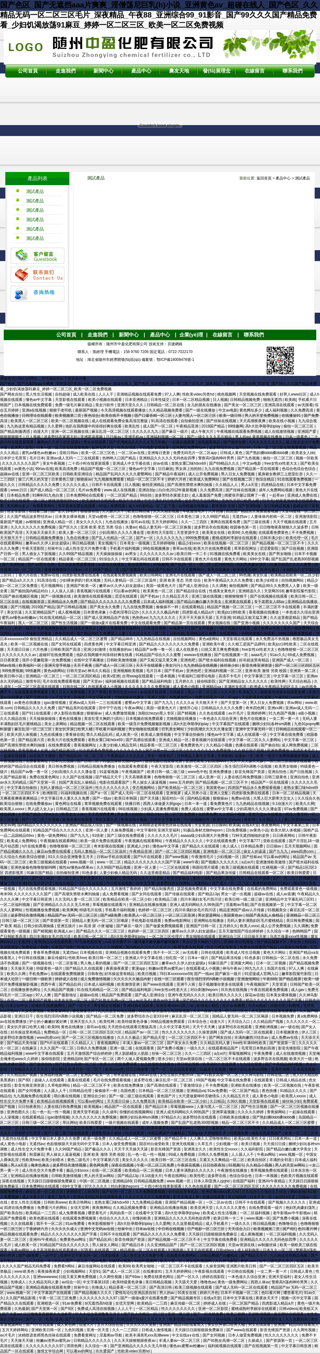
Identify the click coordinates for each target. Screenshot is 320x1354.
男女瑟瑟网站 (209, 915)
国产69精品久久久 (225, 463)
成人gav (298, 990)
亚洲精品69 (72, 1059)
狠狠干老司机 (61, 410)
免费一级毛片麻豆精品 (74, 405)
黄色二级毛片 (79, 1160)
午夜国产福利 (63, 947)
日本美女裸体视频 (70, 516)
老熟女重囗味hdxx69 (189, 463)
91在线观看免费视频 (294, 479)
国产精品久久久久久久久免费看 (159, 1234)
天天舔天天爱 (186, 1282)
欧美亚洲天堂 (202, 1207)
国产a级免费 (111, 915)
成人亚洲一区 (210, 777)
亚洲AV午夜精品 (272, 1181)
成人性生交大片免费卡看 (86, 548)
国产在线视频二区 (237, 479)
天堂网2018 (274, 591)
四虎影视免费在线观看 (81, 575)
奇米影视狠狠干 (101, 1223)
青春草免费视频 (46, 952)
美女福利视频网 (199, 1261)
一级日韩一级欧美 (37, 979)
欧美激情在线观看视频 (93, 596)
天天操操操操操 (109, 554)
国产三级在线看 (257, 522)
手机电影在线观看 (154, 447)
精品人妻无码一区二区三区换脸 (165, 527)
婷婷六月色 (177, 479)
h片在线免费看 (35, 846)
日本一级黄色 (297, 437)
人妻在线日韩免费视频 (243, 777)
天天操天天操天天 (41, 532)
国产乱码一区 (182, 564)
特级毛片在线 (91, 910)
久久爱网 (55, 426)
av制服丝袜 (268, 1245)
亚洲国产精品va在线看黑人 (182, 1324)
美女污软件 (105, 405)
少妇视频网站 (75, 1271)
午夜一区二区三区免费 (74, 1128)
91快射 (98, 835)
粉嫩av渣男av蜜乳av (166, 968)
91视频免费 (239, 1133)
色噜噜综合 (288, 1223)
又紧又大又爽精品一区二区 (222, 1160)
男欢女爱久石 (107, 819)
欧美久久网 (305, 803)
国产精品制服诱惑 (15, 431)
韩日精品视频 (84, 543)
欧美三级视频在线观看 (48, 862)
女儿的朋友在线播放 (204, 405)
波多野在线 (143, 1080)
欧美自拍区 (127, 447)
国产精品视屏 (290, 979)
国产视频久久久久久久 (220, 862)
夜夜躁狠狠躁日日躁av (63, 570)
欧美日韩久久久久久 (225, 995)
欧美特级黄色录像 (133, 1021)
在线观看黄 (145, 1048)
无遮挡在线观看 (15, 1138)
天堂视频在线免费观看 (258, 394)
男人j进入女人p (41, 809)
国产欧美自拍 (11, 1213)
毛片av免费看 (90, 490)
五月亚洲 (223, 617)
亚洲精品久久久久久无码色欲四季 (167, 458)
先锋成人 (19, 1282)
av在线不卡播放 (43, 756)
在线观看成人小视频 (105, 687)
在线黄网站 (229, 633)
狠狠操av (84, 479)
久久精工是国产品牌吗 (247, 644)
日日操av (114, 437)
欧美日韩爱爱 (299, 873)
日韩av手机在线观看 (114, 857)
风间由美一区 (121, 1213)
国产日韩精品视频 (72, 607)
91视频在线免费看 (225, 554)
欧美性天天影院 (160, 532)
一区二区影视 (66, 963)
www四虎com (303, 851)
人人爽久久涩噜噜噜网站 (211, 1138)
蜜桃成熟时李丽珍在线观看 (235, 538)
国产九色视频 (249, 458)
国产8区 (25, 1080)
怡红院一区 (175, 958)
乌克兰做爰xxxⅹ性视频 (289, 936)
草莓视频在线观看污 (109, 904)
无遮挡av (240, 516)
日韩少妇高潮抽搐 (39, 926)
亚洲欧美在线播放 (238, 942)
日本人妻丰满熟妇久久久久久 (190, 1170)
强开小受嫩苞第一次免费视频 (47, 660)
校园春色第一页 (243, 527)
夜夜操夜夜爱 (117, 968)
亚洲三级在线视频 (207, 596)
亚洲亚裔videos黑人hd (175, 1005)
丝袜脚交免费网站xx (189, 447)
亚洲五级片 (67, 926)
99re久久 (52, 814)
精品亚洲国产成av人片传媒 (242, 910)
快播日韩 (133, 803)
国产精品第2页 (64, 750)
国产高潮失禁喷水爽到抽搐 (190, 484)
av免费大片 (179, 628)
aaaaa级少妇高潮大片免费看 (204, 835)
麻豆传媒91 (57, 958)
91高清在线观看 (165, 421)
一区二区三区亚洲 (180, 915)
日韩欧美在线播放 (234, 1117)
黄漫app (139, 968)
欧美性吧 (198, 1176)
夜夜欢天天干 (267, 1298)
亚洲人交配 (157, 697)
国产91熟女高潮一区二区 (112, 1000)
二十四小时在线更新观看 (89, 463)
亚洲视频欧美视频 (128, 671)
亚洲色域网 (281, 1069)
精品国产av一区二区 (142, 1032)
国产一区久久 (80, 1005)
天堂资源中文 (188, 532)
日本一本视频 (266, 1176)
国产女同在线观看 (66, 644)
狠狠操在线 (90, 511)
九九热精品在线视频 (153, 639)
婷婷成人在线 (66, 979)
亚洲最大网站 (242, 963)
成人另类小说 (196, 793)
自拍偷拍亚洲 (192, 421)
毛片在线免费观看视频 (76, 564)
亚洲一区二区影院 (213, 1308)
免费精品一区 (55, 1032)
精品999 (300, 883)
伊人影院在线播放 (69, 713)
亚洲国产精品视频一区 (184, 1202)
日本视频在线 (91, 952)
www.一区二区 (109, 862)
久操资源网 (208, 1032)
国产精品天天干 (108, 777)
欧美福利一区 (30, 665)
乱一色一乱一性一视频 (51, 1112)
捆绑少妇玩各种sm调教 (272, 724)
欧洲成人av (64, 931)
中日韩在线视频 (119, 883)
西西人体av (260, 1282)
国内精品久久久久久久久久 (40, 825)
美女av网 (7, 825)
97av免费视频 (296, 809)
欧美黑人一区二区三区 (30, 421)
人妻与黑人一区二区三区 (196, 415)
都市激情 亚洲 (224, 506)
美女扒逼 (260, 575)
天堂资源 (201, 825)
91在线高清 (135, 1133)
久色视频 (248, 532)
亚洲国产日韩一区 (201, 926)
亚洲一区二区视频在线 (70, 431)
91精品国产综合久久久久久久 (58, 830)
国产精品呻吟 (122, 639)
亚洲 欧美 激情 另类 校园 (266, 671)
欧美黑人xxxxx (12, 809)
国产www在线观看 (158, 984)
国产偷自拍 (270, 745)
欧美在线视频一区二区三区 (227, 543)
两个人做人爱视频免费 (136, 1059)
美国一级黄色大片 (161, 586)
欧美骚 (234, 825)
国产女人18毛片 (64, 511)
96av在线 (8, 665)
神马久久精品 (99, 671)
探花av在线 (254, 995)
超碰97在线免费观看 (56, 655)
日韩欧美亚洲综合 (77, 474)
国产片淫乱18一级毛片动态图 (90, 1319)
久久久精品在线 (13, 718)
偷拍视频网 (239, 586)
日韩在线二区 (74, 687)
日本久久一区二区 (278, 1250)
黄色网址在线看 (68, 803)
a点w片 (248, 862)
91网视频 (176, 1250)
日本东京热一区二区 (71, 1000)
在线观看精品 (209, 442)
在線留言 (255, 70)
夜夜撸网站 (271, 825)
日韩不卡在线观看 (107, 484)
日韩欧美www (55, 1202)
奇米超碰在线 (125, 1075)
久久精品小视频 (219, 745)
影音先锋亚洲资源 (257, 665)
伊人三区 (310, 1032)
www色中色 (197, 772)
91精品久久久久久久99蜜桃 (100, 947)
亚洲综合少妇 (95, 1096)
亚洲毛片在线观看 (180, 575)
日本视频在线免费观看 (33, 405)
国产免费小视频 (170, 1048)
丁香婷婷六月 (37, 1229)
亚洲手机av (134, 437)
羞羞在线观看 (79, 1080)
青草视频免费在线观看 (77, 506)
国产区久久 (68, 527)
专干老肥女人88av (270, 601)
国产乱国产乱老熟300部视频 (295, 559)
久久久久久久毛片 (163, 835)
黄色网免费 (99, 1165)
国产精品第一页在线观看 (259, 469)
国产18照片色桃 (41, 564)
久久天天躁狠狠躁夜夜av (135, 1340)
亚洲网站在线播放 (209, 920)
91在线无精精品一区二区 (60, 617)
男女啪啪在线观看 (143, 729)
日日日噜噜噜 (137, 1069)
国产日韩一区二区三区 (164, 750)
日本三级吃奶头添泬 (276, 1261)
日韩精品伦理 (80, 1091)
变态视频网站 (144, 788)
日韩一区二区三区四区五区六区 (95, 1032)
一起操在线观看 (182, 442)
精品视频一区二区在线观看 (93, 724)
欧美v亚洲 (111, 676)
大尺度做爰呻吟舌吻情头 (199, 1096)
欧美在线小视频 (282, 421)
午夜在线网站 (176, 1176)
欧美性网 (279, 681)
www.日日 (19, 490)
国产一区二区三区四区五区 (297, 665)
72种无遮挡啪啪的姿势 (251, 835)
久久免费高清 (302, 410)
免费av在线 (50, 575)
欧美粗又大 (248, 692)
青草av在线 (182, 548)
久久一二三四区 (194, 522)
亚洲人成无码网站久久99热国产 (197, 904)
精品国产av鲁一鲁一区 (154, 649)
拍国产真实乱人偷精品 (78, 782)
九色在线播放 (117, 522)
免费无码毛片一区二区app (195, 453)
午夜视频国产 (133, 772)
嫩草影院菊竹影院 (301, 591)
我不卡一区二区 (166, 952)
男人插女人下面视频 (39, 554)
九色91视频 (74, 1330)
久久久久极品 (129, 1037)
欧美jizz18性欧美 (232, 612)
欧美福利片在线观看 (99, 500)
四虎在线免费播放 (19, 1207)
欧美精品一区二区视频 (144, 1170)
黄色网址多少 (251, 410)
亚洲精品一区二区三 (43, 676)
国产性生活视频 (64, 623)
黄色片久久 (235, 878)
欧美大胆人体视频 (22, 734)
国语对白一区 (173, 798)
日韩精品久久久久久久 (30, 1069)
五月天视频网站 (298, 846)
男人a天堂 (250, 484)
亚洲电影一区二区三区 (222, 851)
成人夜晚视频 (69, 612)
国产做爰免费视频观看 (165, 926)
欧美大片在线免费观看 (212, 548)
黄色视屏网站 (139, 564)
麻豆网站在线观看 (289, 1314)
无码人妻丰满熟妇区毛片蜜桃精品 (255, 920)
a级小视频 (307, 713)
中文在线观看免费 (146, 623)
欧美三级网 (236, 1314)
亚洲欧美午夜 (214, 644)
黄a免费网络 (308, 1016)
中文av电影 (228, 410)
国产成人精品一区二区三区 (53, 490)
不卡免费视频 (303, 532)
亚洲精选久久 (250, 591)
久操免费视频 (122, 830)
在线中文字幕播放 (89, 660)
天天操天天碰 (22, 968)
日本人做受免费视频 (119, 1144)
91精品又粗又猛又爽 (250, 617)
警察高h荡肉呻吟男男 (216, 458)
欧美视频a (93, 1106)
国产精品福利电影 (157, 681)
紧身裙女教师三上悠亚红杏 (281, 474)
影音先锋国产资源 (250, 772)
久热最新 (21, 1308)
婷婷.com (249, 1261)
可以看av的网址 (127, 591)
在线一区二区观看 (169, 979)
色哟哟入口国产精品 (119, 458)
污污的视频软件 (197, 819)
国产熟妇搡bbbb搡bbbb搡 (268, 453)
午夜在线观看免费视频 (269, 990)
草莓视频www (182, 1106)
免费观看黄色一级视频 (299, 889)
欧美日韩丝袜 (139, 511)
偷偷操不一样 (167, 607)
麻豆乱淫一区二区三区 (111, 431)
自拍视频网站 (293, 580)
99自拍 (146, 495)
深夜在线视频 (123, 1165)
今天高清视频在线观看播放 (124, 410)
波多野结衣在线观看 (235, 1027)
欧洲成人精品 (208, 1005)
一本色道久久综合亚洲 (300, 612)
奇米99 (250, 819)
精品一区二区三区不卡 (146, 479)
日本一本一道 (196, 803)
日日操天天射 (256, 936)
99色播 (244, 575)
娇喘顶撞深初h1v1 (64, 500)
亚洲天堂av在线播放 (265, 814)
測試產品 (35, 191)
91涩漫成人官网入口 (262, 974)
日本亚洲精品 (136, 399)
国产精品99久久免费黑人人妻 (276, 586)
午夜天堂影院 (33, 548)
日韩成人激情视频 (157, 1330)
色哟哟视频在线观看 (258, 633)
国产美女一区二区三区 (243, 405)
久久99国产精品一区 (102, 570)
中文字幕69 (146, 830)
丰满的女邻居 (236, 687)
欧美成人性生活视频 (243, 952)
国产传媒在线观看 (180, 894)
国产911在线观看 (37, 713)
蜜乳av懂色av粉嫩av (39, 453)
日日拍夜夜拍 (30, 1106)
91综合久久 (109, 559)
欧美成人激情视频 (156, 734)
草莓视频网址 (240, 1053)
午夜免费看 (263, 1053)
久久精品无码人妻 (215, 1043)
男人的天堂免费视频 (262, 415)
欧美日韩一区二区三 (91, 936)
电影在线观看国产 (114, 782)
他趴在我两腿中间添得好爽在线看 (93, 426)
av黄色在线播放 (111, 564)
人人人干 (106, 394)
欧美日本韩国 (126, 798)
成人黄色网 (67, 1324)
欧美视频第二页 (68, 415)
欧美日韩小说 (11, 676)
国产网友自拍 (11, 394)
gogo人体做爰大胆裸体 (32, 633)
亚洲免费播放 (278, 750)
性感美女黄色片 (222, 591)
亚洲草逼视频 (92, 437)
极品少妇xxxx (190, 543)
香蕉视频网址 (85, 745)
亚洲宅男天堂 (103, 447)
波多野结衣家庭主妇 (61, 437)
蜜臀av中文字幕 (138, 702)
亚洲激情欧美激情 (271, 862)
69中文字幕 (259, 559)
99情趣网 (235, 426)
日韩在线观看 (212, 952)
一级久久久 (196, 1048)
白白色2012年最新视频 (178, 490)
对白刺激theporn (204, 990)
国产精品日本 (156, 1106)
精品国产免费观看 (117, 995)
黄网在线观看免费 (225, 522)
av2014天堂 (285, 1197)
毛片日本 (36, 458)
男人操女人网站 (105, 1245)
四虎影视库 (110, 1255)
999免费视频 (12, 671)
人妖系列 (92, 1192)
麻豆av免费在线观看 (54, 851)
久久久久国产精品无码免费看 (27, 1266)
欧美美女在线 (214, 532)
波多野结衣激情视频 (28, 915)
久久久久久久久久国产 (21, 463)
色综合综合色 (241, 1176)
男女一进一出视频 (236, 894)
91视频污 (113, 878)
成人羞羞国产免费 (207, 495)
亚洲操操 (224, 756)
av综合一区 (10, 1128)
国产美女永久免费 (105, 607)
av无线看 (190, 952)
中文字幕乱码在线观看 (163, 500)
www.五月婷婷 (181, 782)
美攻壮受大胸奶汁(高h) (103, 718)
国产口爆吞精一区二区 (153, 415)
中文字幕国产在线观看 (231, 724)
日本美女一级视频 (135, 543)
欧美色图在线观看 (77, 819)
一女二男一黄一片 (284, 718)
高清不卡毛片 (230, 676)
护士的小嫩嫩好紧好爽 (48, 1021)
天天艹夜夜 (97, 692)
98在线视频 (128, 809)
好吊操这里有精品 (119, 974)
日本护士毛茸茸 (13, 458)
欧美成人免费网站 (204, 479)
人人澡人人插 (63, 591)
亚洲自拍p (147, 490)
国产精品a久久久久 (18, 580)
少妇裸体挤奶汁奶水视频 (80, 580)
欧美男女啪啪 (286, 766)
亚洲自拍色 (278, 772)
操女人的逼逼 (255, 851)
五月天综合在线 (110, 1324)
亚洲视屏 (174, 793)
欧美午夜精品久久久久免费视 (229, 580)
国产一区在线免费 (208, 1314)
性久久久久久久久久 (112, 788)
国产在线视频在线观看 (269, 596)
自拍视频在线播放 (193, 506)
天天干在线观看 (149, 665)
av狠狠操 (33, 522)
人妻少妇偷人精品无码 (118, 745)
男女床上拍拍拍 (188, 469)
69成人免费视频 (112, 506)
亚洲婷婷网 (257, 713)
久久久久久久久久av (157, 554)
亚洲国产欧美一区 (81, 586)
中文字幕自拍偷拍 (189, 734)
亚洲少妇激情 (95, 649)
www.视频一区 (82, 862)
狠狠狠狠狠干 (11, 437)
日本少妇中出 (17, 1005)
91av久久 (278, 655)
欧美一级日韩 (230, 415)
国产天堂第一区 (234, 702)
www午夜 (191, 862)
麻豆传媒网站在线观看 (97, 1266)
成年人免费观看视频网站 (120, 628)
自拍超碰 (63, 394)
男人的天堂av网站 (290, 1165)
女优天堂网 (80, 1207)
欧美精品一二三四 (129, 1128)
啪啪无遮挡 (273, 399)
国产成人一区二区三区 (217, 575)
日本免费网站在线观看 (85, 495)
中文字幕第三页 (257, 676)
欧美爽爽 (70, 910)
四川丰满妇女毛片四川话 (32, 883)
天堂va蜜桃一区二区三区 (109, 516)
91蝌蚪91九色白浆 (48, 495)
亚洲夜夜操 (10, 947)
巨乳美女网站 (173, 729)
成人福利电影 (249, 1250)
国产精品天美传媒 (22, 1043)
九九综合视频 (251, 1064)
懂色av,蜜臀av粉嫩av (187, 1346)
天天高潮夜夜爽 (253, 421)
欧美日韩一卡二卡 (192, 554)
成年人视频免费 (155, 1122)
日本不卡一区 (261, 1197)
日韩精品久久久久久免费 (39, 484)
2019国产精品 (214, 426)
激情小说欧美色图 (207, 878)
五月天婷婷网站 (165, 522)
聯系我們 (292, 70)
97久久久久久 (97, 1186)
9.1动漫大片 (283, 803)
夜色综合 (91, 415)
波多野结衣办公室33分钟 (230, 447)
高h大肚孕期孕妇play (263, 426)
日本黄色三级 (63, 479)
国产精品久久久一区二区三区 (101, 931)
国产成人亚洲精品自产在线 (107, 617)
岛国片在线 (277, 968)
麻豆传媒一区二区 (185, 1303)
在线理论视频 (120, 1261)
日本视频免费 (283, 1016)
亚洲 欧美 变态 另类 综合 (101, 527)
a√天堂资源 (61, 697)
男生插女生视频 (107, 1005)
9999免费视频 (197, 538)
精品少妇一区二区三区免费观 (171, 814)
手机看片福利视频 (125, 548)
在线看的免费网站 (262, 889)
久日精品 (217, 1101)
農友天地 (179, 70)
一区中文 (202, 1128)
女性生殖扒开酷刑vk (177, 1075)
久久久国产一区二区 (57, 1048)
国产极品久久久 (98, 1149)
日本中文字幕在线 (165, 819)
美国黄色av (216, 788)
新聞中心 (103, 70)
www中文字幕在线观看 (45, 1053)
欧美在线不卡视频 (116, 415)
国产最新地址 (66, 995)
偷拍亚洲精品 (153, 484)
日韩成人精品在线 (291, 1080)
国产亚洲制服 (250, 506)
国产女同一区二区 (117, 1192)
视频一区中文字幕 (296, 1298)
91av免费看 (217, 1091)
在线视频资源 (33, 601)
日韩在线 (176, 633)
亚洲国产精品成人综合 (84, 825)
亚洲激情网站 (249, 979)
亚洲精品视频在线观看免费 (139, 394)
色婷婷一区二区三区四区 (149, 931)
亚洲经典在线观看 (138, 1005)
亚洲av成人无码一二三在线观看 (73, 458)
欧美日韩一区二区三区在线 (174, 1160)
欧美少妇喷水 (267, 580)
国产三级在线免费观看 (126, 835)
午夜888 (282, 697)
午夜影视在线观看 (209, 1271)
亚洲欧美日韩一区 (46, 1330)
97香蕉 (86, 1250)
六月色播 (216, 511)
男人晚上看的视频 (95, 963)
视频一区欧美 (307, 458)
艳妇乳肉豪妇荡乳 (252, 564)
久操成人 (256, 1340)
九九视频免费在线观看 (32, 1096)
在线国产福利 (244, 1181)
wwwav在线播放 (198, 655)
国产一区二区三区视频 (41, 819)
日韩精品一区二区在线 (166, 405)
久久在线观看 (22, 1223)
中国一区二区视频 (94, 1181)
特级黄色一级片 (49, 968)
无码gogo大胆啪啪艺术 (207, 1133)
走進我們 (66, 70)
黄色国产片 (167, 1096)
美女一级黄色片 (161, 756)
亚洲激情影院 (306, 516)
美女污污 (173, 665)
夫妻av (131, 527)
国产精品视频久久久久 (93, 1293)
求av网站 (295, 702)
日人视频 (220, 399)
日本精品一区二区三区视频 (161, 1091)
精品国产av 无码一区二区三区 (73, 915)
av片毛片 (236, 713)
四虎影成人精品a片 (198, 612)
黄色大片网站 (236, 559)
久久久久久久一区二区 (148, 633)
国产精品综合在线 (191, 591)
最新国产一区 (223, 1128)
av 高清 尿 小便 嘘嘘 (96, 926)
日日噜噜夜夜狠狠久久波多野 (284, 527)
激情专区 (33, 681)
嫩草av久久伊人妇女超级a (59, 442)
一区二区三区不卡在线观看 (278, 607)
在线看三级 (38, 511)
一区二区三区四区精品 (215, 564)
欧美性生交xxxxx (123, 692)
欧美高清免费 (66, 469)
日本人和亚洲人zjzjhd (212, 1181)
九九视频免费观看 (109, 479)
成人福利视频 (276, 410)
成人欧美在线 (84, 394)
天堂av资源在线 (189, 1059)
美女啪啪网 (238, 1197)
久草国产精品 (30, 814)
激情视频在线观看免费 (164, 761)
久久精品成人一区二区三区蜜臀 (81, 639)
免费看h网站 (65, 1266)
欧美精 (290, 399)
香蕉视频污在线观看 (94, 591)
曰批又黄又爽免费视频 (220, 649)
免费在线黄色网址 (44, 777)
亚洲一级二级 (121, 1048)
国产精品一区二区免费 (105, 1016)
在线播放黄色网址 (26, 990)
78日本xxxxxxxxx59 (175, 974)
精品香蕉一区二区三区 (78, 559)
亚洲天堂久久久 (130, 405)
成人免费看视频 (115, 894)
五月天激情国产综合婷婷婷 (241, 931)
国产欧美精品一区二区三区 (181, 788)
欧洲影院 (50, 793)
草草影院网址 (246, 548)
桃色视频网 (227, 394)
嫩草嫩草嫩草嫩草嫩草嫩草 (157, 942)
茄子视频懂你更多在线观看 (221, 984)
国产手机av (150, 596)
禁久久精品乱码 (99, 734)
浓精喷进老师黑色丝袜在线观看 (165, 825)
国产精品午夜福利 (170, 474)
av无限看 (305, 405)
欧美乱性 (133, 426)
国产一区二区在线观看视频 (174, 1069)
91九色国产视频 (282, 713)
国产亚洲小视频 (247, 623)
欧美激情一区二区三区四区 (199, 766)
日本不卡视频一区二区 (240, 1293)
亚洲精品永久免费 (63, 601)
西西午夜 (49, 984)
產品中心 (141, 70)
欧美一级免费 (95, 1138)
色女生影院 (17, 511)
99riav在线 (44, 469)
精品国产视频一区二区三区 (104, 469)
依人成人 (230, 846)
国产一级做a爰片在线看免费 (104, 623)
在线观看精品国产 (223, 1048)
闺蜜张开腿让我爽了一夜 (245, 495)
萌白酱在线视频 (67, 1096)
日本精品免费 (18, 495)
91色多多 (89, 873)
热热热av (140, 617)
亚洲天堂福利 (169, 830)
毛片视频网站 (52, 586)
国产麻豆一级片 (175, 431)
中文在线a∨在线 (186, 1335)
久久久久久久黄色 (231, 1207)
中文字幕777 (250, 841)
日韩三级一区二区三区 (21, 920)
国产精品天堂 (154, 1037)
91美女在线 (188, 1293)
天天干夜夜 (83, 665)
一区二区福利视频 (15, 904)
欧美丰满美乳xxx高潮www (169, 1128)
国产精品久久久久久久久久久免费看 (110, 601)
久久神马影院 (253, 1075)
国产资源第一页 (56, 920)
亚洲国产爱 (307, 431)
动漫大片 (41, 431)
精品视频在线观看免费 (19, 1234)
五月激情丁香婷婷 (126, 889)
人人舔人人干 (113, 511)
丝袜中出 (55, 548)
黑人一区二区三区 (33, 623)
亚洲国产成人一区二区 (291, 660)
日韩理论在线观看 (37, 415)
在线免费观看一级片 (266, 1207)
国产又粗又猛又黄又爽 (159, 660)
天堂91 (94, 1271)
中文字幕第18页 (97, 1282)
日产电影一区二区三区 (206, 1229)
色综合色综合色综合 (299, 469)
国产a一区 (145, 538)
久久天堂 (229, 692)
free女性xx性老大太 (281, 463)
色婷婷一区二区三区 (155, 910)
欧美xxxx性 (114, 1069)
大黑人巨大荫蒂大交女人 (274, 798)
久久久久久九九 (145, 431)
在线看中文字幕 (148, 1213)
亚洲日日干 (24, 1016)
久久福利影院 (252, 1149)
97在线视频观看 (89, 942)
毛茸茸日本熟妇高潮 (258, 1048)
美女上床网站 (56, 724)
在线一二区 (17, 1000)
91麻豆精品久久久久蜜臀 (291, 564)
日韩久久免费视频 (92, 1048)
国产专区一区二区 (99, 1059)
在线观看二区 (106, 1250)
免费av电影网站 (178, 920)
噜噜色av (208, 1282)
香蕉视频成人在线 (33, 750)
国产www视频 (177, 857)
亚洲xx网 (275, 708)
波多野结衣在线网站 (202, 500)
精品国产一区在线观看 (37, 559)
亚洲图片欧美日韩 (241, 1266)
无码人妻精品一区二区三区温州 (130, 580)
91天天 (268, 500)
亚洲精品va (212, 687)
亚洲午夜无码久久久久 (187, 995)
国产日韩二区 (88, 761)
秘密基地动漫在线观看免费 (283, 692)
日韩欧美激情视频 (122, 660)
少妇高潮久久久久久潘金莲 (122, 532)
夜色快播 (270, 1091)
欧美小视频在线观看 (105, 399)
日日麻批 (165, 469)
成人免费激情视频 (120, 713)
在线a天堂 (250, 825)
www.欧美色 (25, 1271)
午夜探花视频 (189, 1165)
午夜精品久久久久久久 (126, 756)
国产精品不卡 (176, 1138)
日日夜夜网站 (284, 835)
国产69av (133, 1277)
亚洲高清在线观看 (279, 405)
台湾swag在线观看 (138, 676)
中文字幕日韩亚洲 (121, 644)
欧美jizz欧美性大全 (250, 1138)
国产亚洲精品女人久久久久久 (243, 681)
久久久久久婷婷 (251, 1112)
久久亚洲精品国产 (40, 612)
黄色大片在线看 (208, 559)
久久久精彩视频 (166, 511)
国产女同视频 (202, 628)
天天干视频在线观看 (290, 522)
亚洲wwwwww (45, 1277)
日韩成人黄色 (231, 453)
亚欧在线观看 (275, 841)
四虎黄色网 (94, 644)
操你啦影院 (207, 681)
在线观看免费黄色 (273, 532)
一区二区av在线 (132, 453)
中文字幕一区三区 (288, 676)
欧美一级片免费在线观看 (101, 841)
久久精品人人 (227, 484)
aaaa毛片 (259, 655)
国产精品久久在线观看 (201, 846)
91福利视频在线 (74, 793)
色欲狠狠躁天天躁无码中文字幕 (73, 1144)
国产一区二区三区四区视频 (178, 851)
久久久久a (184, 702)
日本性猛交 (160, 399)
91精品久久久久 (294, 1091)
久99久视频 (237, 1101)
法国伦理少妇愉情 (285, 1005)
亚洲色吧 (188, 660)
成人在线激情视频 (279, 431)
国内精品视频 (199, 798)
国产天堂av (93, 681)
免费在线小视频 (35, 947)
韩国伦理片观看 (205, 867)
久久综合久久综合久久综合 (265, 1192)
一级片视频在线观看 (234, 628)
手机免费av (39, 974)
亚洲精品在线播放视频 (148, 904)
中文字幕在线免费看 (287, 734)
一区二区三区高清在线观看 (37, 687)
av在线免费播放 (14, 1021)
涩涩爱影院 (269, 548)
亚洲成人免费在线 (302, 495)
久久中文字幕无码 (174, 1027)
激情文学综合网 (50, 1351)
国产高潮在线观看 (141, 740)
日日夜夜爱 (10, 660)
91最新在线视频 (294, 947)
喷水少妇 (166, 1059)
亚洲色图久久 (18, 1112)
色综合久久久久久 (114, 1218)
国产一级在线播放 (200, 410)
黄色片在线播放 (253, 718)
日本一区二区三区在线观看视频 (63, 447)
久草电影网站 (59, 1085)
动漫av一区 (244, 756)
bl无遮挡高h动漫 (99, 1303)
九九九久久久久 (163, 617)
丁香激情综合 (191, 1085)
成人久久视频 (259, 878)
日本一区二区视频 (271, 963)
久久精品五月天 (175, 596)
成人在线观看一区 (252, 734)
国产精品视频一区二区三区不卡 (278, 543)
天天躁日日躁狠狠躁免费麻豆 (52, 1181)
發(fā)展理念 (217, 70)
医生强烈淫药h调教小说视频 (249, 766)
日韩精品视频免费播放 (45, 538)
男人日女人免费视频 (238, 474)
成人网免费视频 (295, 745)
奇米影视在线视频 (109, 846)
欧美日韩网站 (151, 575)
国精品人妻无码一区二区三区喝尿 (100, 920)
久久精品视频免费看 (166, 410)
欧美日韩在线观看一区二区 (23, 500)
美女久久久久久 (89, 522)
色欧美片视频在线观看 (299, 1176)
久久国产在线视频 (77, 777)
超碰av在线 (10, 474)
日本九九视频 (63, 761)
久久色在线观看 (212, 713)
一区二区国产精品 (122, 495)
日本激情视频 (155, 628)
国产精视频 (187, 713)
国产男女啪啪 (280, 554)
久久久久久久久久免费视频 (34, 527)
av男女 (131, 554)
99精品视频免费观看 (295, 633)
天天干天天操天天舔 (196, 617)
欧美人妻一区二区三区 (78, 532)
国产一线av (102, 798)
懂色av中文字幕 (39, 399)
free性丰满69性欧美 (250, 1043)
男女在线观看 (95, 442)
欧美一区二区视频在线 (70, 421)
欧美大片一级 (301, 1059)
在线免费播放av (39, 803)
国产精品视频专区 (272, 942)
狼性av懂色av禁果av (76, 867)
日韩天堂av (76, 671)
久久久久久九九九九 (266, 442)
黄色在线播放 (219, 570)
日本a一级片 (198, 958)
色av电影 (99, 1261)
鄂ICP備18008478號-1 (175, 359)
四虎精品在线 (273, 484)
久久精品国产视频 (249, 750)
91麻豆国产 (218, 963)
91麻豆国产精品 (40, 873)
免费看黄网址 (44, 506)
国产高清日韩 (161, 1287)
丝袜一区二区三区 (167, 1053)
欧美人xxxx (249, 926)
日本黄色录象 (95, 612)
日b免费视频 (237, 830)
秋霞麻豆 (36, 1154)
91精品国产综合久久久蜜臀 (159, 655)
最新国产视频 (86, 410)
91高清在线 (47, 580)
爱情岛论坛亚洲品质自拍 (136, 1293)
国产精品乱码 (70, 984)
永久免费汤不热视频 (273, 639)
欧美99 (233, 532)
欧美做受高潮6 (245, 570)
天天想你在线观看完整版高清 (132, 1027)
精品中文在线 (130, 500)
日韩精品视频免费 (245, 399)
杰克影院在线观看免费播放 (274, 1011)
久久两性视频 (111, 1277)
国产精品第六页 (31, 740)
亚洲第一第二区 (303, 671)
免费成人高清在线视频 (96, 1308)
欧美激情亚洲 (129, 984)
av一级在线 (289, 1027)
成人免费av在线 (267, 628)
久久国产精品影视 (21, 1298)
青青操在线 (74, 734)
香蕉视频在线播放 (267, 437)
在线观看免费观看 (133, 766)
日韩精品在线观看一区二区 (262, 873)
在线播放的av (121, 649)
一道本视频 (166, 676)
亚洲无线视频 (183, 1144)
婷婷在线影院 (214, 1277)
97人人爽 (172, 394)
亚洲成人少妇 (138, 846)
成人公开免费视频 (203, 474)
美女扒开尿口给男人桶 (241, 500)
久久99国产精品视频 (76, 554)
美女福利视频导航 (253, 1128)
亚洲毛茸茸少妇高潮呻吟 (206, 761)
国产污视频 (20, 607)
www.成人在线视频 (120, 490)
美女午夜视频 (54, 463)
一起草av (277, 495)
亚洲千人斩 (186, 984)
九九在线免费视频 (219, 469)
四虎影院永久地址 (107, 1133)
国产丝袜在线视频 (221, 421)
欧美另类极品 (178, 878)
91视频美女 (278, 910)
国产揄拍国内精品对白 (30, 591)
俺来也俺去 (40, 1165)
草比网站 (58, 1069)
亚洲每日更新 (159, 453)
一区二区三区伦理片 (166, 936)
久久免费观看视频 (150, 1192)
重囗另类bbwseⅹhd (300, 819)
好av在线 (161, 463)
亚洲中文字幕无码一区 (254, 729)
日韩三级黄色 (276, 777)
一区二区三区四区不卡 (21, 793)
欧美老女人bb (303, 453)
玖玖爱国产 (105, 1351)
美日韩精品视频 (277, 506)
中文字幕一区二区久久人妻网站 (255, 740)
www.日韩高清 (198, 1319)
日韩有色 (95, 974)
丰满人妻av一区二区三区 (143, 1043)
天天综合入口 (239, 1021)
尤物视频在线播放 (129, 697)
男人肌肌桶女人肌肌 (132, 1053)
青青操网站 (277, 1112)
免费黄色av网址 (73, 1239)
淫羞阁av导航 (237, 904)
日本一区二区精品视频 (191, 399)
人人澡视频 (10, 1117)
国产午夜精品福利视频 (284, 1064)
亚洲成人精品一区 (58, 522)
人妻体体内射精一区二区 (272, 516)
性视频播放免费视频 (43, 910)
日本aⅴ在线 (146, 1229)
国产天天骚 (150, 798)
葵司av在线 (140, 522)
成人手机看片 (217, 1223)
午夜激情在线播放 (232, 1170)
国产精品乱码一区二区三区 (82, 756)
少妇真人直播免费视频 (160, 809)
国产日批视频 (293, 548)
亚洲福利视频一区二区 (165, 437)
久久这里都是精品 (285, 617)
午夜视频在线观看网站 (59, 841)
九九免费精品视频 (147, 1202)
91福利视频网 (146, 1261)
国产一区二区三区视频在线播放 (88, 1037)
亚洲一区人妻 (97, 830)
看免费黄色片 (192, 745)
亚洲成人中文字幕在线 (131, 463)
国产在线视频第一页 (231, 655)
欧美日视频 (147, 974)
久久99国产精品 (216, 516)
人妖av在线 (222, 1319)
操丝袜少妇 (230, 665)
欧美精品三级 (166, 899)
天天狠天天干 (11, 538)
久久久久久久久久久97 (98, 1298)
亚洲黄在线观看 (238, 601)
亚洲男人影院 (22, 447)
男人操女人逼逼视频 (149, 782)
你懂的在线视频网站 (48, 1005)
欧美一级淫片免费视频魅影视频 (41, 628)
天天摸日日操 (18, 649)
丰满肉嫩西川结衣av (251, 1037)
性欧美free (77, 958)
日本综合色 (198, 1021)
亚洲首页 (74, 1192)
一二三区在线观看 (174, 867)
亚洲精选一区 (48, 1303)
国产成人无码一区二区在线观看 (137, 793)
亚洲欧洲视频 (266, 1027)
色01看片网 (308, 1229)
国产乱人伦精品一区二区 (113, 538)
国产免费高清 (134, 570)
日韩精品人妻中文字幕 (196, 756)
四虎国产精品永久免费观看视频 (252, 511)
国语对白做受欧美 (154, 1144)
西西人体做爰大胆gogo (162, 803)
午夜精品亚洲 (187, 426)
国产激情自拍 (41, 1064)
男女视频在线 (219, 623)
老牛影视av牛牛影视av (292, 1213)
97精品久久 (170, 1117)
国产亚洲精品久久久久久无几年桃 (137, 442)
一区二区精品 (147, 1308)
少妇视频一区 (228, 857)
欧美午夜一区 (171, 1261)
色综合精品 (265, 479)
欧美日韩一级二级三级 (166, 772)
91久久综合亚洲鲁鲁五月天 (71, 857)
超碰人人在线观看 (49, 1080)
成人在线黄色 (187, 649)
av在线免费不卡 (118, 942)
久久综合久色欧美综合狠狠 (23, 857)
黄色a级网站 (210, 639)
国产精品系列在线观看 (77, 708)
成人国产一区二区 (158, 426)
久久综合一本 (278, 931)
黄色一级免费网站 (298, 628)
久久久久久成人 (76, 484)
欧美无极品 (270, 570)
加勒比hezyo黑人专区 (156, 713)
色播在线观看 (247, 745)
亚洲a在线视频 (35, 410)
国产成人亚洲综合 (194, 586)
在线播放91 (292, 415)
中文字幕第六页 (106, 1160)
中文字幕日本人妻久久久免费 (65, 798)
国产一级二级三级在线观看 (132, 1096)
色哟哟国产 (302, 931)
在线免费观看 (60, 745)
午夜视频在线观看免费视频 (239, 431)
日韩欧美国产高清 (65, 649)
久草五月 (205, 1144)
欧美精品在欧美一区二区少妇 (295, 575)
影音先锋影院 (290, 1048)
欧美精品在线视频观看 (53, 942)
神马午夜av (232, 968)
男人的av (242, 437)
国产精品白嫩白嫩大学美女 (199, 601)
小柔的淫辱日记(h (124, 612)
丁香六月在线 (26, 575)
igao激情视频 (55, 702)
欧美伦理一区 (297, 538)
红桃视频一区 (274, 867)
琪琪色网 (74, 1346)
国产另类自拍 (37, 697)
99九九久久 (255, 968)
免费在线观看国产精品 (259, 947)
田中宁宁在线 (110, 708)
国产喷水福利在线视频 (217, 660)
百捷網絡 (175, 344)
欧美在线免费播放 (128, 1085)
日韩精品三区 (67, 809)
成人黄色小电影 (186, 687)
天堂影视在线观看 (70, 399)
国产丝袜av (251, 857)
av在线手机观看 (154, 692)
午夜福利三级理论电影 (197, 676)
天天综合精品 (300, 681)
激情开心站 (189, 708)
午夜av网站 (134, 708)
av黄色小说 (23, 469)
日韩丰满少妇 (271, 538)
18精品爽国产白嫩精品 (166, 1133)
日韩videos (225, 1250)
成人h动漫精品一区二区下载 (152, 506)
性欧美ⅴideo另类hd (198, 394)
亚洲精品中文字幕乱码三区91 (290, 899)
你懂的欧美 (142, 1218)
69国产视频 (205, 1080)
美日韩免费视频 (61, 766)
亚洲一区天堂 (98, 1330)
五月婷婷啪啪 (164, 543)
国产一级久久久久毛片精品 (210, 437)
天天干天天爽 (204, 1027)
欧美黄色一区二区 (158, 591)
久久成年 (109, 1112)
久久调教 (219, 586)
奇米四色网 (64, 633)
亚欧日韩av (69, 453)
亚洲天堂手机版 (58, 665)
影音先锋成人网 (186, 1197)
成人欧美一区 (127, 734)
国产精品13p (208, 894)
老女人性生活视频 (26, 1202)
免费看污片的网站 (52, 1207)
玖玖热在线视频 (234, 990)
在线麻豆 (177, 692)
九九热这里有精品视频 (26, 426)
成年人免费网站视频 (276, 490)
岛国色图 (128, 1091)
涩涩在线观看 (126, 596)
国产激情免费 (235, 442)
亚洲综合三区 (230, 936)
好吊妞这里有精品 (254, 660)
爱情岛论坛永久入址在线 (143, 878)
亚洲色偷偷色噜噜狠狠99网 (34, 867)
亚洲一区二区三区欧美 (41, 474)
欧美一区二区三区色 (98, 453)
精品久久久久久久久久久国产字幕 (152, 862)
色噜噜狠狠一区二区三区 (154, 516)
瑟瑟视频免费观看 (192, 889)
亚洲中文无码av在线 (97, 1229)
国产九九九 (164, 702)
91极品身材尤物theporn (122, 761)
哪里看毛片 (98, 1213)
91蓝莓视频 (109, 772)
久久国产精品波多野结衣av (30, 516)
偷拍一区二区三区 (298, 426)
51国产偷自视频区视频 (19, 596)
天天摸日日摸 (275, 1144)
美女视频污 (108, 543)
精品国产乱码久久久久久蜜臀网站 (124, 474)
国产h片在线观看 (148, 857)
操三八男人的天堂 (33, 479)
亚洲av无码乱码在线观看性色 (98, 1197)
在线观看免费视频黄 (120, 575)
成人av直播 (285, 894)
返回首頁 (264, 178)
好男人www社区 (294, 394)
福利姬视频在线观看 (122, 681)
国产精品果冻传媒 (221, 873)
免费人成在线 (192, 809)
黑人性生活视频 (39, 394)
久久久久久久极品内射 (161, 612)
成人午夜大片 (202, 431)
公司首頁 (28, 70)
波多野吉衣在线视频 (211, 527)
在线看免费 (207, 814)
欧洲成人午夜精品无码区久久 (274, 687)
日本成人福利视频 (158, 601)
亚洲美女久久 (195, 1149)
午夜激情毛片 (194, 511)
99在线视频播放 (157, 548)
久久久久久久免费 (141, 1324)
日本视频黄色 (287, 1032)
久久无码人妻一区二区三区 (78, 899)
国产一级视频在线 (56, 596)
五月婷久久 (185, 681)
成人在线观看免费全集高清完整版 (120, 421)
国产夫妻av (11, 1314)
